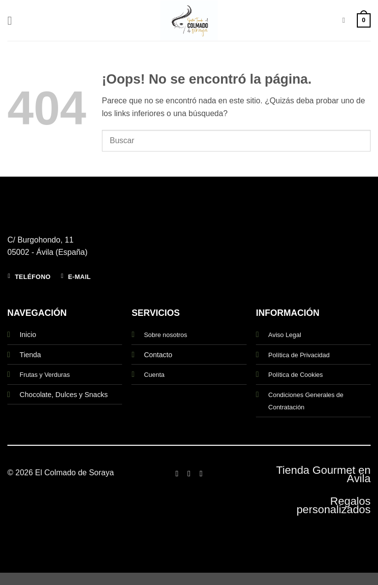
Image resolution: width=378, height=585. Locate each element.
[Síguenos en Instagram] (189, 473)
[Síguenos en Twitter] (201, 473)
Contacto (158, 355)
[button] (13, 20)
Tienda (30, 355)
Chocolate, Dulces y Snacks (64, 395)
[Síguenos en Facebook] (177, 473)
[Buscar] (345, 20)
